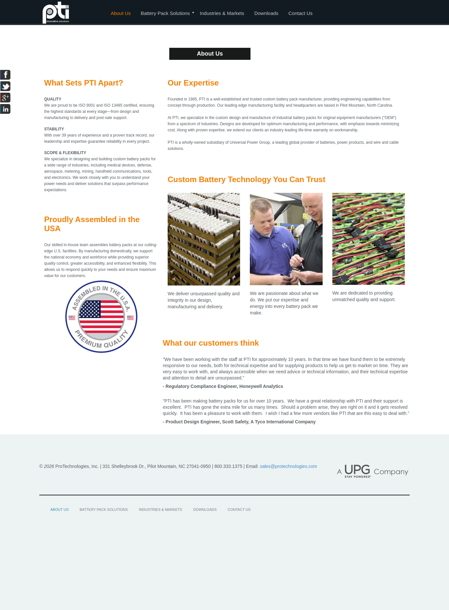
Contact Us (301, 13)
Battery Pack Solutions (165, 13)
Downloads (266, 13)
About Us (121, 13)
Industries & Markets (222, 13)
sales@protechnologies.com (288, 466)
